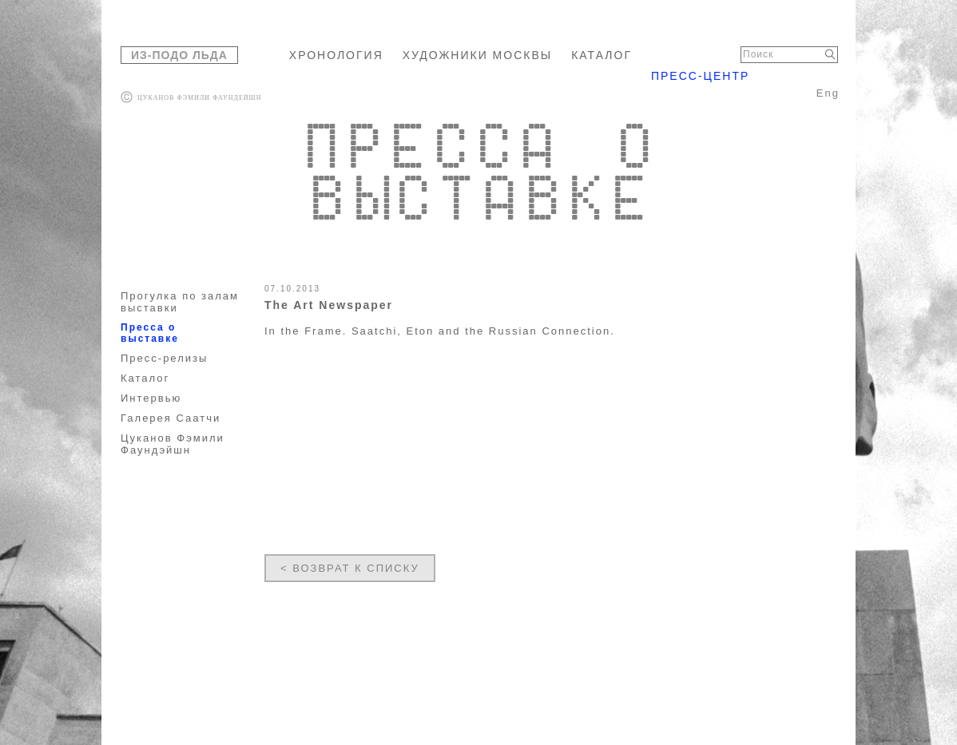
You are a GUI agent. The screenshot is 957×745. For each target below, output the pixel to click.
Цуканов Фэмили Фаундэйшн (172, 444)
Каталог (145, 378)
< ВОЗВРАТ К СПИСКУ (349, 568)
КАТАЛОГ (601, 55)
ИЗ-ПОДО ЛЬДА (179, 55)
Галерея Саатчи (170, 418)
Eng (828, 93)
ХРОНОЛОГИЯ (336, 55)
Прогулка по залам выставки (180, 302)
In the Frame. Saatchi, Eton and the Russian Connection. (439, 331)
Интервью (151, 398)
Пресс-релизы (164, 358)
